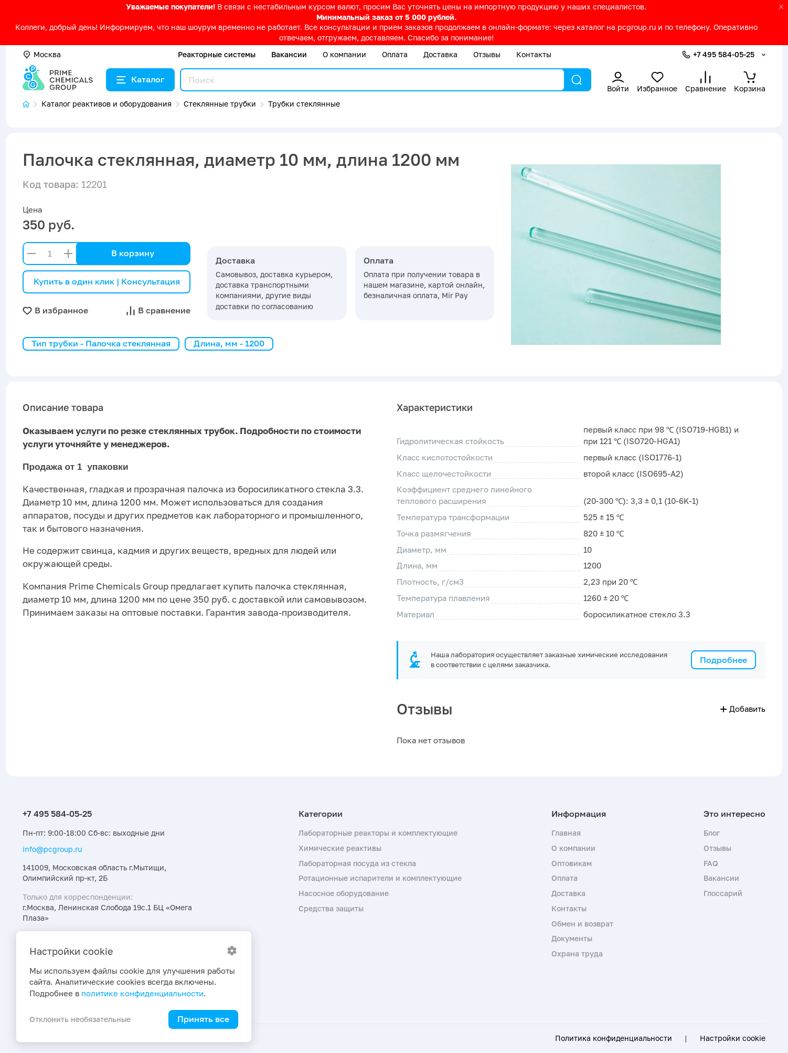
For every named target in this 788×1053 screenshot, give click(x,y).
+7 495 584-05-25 (723, 54)
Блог (712, 832)
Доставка (440, 54)
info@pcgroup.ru (52, 849)
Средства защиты (331, 908)
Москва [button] (42, 54)
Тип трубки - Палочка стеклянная (101, 343)
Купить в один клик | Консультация (107, 281)
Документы (571, 938)
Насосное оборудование (344, 893)
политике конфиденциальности (142, 993)
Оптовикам (571, 863)
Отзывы (487, 54)
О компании (344, 54)
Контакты (533, 54)
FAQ (711, 863)
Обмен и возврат (582, 923)
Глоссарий (723, 893)
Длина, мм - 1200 (229, 343)
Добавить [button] (742, 708)
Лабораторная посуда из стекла (357, 863)
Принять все (203, 1019)
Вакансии (289, 54)
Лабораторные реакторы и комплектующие (378, 832)
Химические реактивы (340, 848)
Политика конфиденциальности (613, 1038)
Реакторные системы (216, 54)
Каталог (140, 79)
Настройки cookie (732, 1038)
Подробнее (723, 660)
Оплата (395, 54)
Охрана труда (577, 953)
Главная (566, 832)
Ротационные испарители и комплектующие (380, 877)
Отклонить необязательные (80, 1019)
